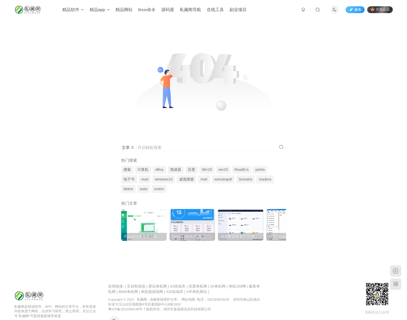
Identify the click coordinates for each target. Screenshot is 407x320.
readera (265, 179)
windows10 (163, 179)
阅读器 (175, 170)
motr (204, 179)
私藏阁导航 (190, 9)
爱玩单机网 (157, 286)
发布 (355, 10)
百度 (191, 170)
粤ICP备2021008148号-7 (126, 309)
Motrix (128, 189)
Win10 (207, 170)
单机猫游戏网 (152, 292)
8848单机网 (128, 292)
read (144, 179)
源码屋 (167, 9)
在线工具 (215, 9)
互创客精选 (136, 286)
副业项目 (238, 9)
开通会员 (380, 9)
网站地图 (188, 299)
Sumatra (245, 179)
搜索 (127, 170)
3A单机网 (218, 286)
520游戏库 (174, 292)
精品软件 (73, 9)
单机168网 (237, 286)
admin (260, 170)
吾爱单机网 (198, 286)
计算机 (142, 170)
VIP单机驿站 (196, 292)
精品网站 (124, 9)
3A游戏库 (177, 286)
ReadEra (241, 170)
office (159, 170)
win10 (223, 170)
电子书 (129, 179)
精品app (100, 9)
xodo (143, 189)
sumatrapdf (223, 179)
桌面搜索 (186, 179)
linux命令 (147, 9)
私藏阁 (142, 299)
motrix (159, 189)
